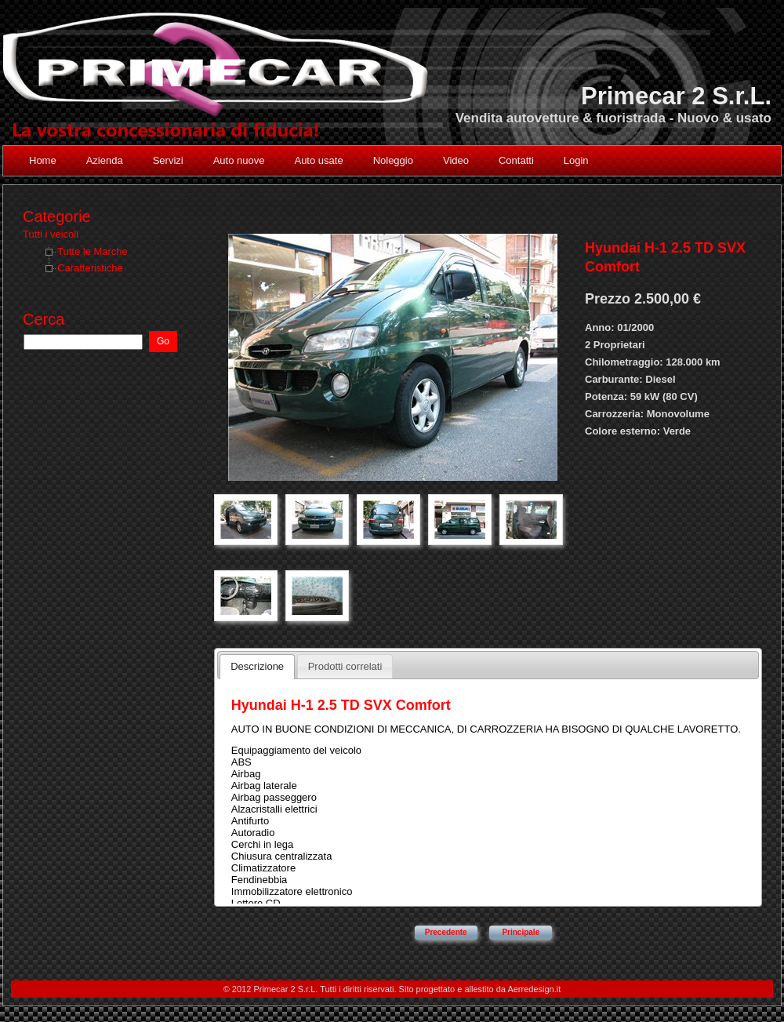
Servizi (168, 160)
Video (456, 160)
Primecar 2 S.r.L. (676, 96)
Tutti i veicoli (50, 234)
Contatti (516, 160)
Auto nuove (239, 160)
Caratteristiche (90, 268)
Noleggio (393, 160)
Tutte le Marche (92, 251)
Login (576, 160)
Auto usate (318, 160)
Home (42, 160)
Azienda (104, 160)
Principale (520, 932)
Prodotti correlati (345, 666)
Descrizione (257, 666)
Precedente (446, 932)
